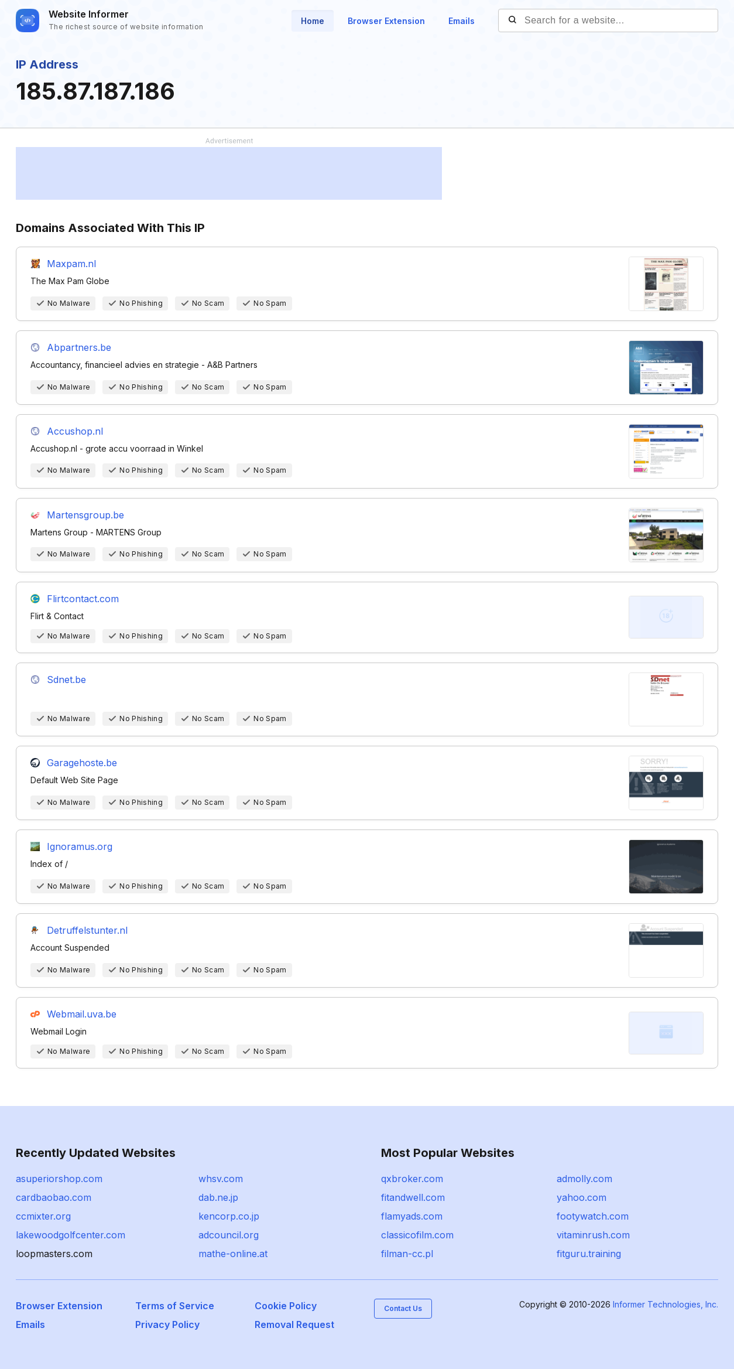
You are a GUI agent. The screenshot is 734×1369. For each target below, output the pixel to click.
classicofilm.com (417, 1235)
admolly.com (584, 1178)
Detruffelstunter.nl (87, 930)
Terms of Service (174, 1306)
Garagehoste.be (82, 763)
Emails (461, 21)
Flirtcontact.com (83, 599)
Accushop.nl (75, 431)
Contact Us (403, 1308)
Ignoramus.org (79, 846)
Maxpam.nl (71, 263)
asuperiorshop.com (59, 1178)
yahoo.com (581, 1197)
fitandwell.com (413, 1197)
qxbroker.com (412, 1178)
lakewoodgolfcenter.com (70, 1235)
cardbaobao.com (53, 1197)
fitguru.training (589, 1253)
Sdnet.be (66, 679)
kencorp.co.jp (228, 1216)
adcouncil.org (228, 1235)
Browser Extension (386, 21)
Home (312, 21)
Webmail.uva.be (81, 1014)
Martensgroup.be (85, 515)
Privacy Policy (167, 1324)
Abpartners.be (79, 347)
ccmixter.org (43, 1216)
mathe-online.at (232, 1253)
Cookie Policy (286, 1306)
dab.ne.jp (218, 1197)
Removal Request (294, 1324)
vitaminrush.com (593, 1235)
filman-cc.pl (407, 1253)
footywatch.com (593, 1216)
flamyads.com (412, 1216)
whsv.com (220, 1178)
